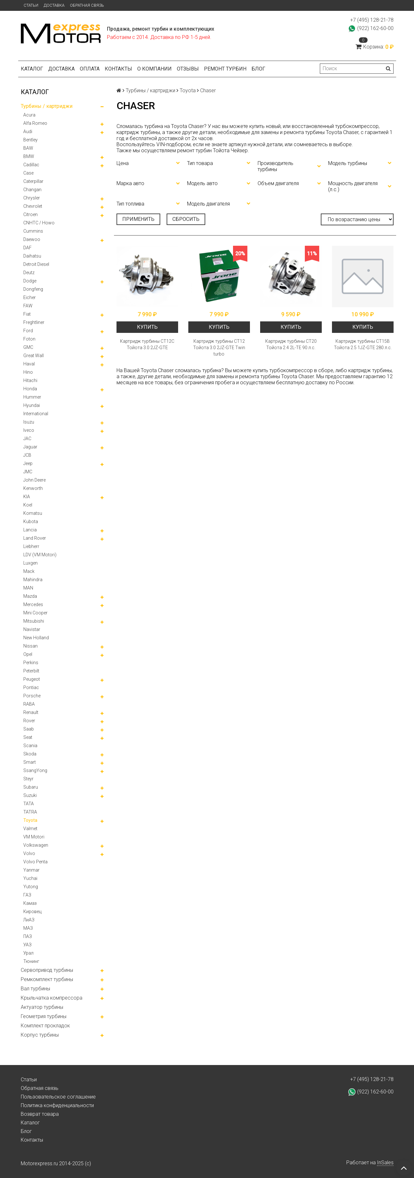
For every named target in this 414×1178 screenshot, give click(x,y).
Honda (30, 388)
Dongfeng (33, 289)
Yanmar (31, 870)
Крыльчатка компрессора (51, 998)
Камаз (30, 903)
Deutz (28, 272)
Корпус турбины (40, 1035)
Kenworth (33, 488)
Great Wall (33, 355)
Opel (27, 654)
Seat (27, 737)
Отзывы (188, 69)
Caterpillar (33, 181)
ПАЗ (27, 936)
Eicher (29, 297)
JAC (27, 438)
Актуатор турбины (42, 1007)
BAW (28, 148)
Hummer (32, 397)
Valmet (30, 828)
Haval (29, 363)
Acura (29, 114)
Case (28, 173)
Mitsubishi (33, 621)
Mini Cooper (35, 612)
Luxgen (30, 563)
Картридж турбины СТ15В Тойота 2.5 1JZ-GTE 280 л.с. (363, 344)
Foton (29, 338)
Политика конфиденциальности (57, 1105)
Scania (30, 745)
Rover (29, 720)
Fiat (27, 314)
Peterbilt (31, 670)
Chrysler (31, 197)
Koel (27, 504)
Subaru (30, 787)
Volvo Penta (35, 861)
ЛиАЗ (28, 919)
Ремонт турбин (225, 69)
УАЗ (27, 944)
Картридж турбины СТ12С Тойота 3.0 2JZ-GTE (147, 344)
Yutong (30, 886)
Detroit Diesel (36, 264)
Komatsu (32, 513)
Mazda (30, 596)
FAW (28, 305)
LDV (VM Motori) (39, 554)
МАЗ (28, 928)
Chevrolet (32, 206)
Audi (27, 131)
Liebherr (31, 546)
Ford (28, 330)
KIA (26, 496)
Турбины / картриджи (46, 106)
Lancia (30, 529)
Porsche (32, 695)
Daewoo (31, 239)
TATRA (30, 811)
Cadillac (31, 164)
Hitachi (30, 380)
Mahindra (32, 579)
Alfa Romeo (35, 123)
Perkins (30, 662)
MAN (28, 587)
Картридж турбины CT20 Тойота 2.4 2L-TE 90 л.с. (291, 344)
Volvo (29, 853)
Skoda (29, 753)
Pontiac (31, 687)
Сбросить (185, 219)
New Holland (36, 637)
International (35, 413)
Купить (147, 327)
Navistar (31, 629)
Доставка (54, 5)
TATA (28, 803)
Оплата (90, 69)
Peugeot (31, 679)
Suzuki (30, 795)
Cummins (33, 231)
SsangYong (35, 770)
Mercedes (33, 604)
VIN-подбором (173, 144)
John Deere (34, 480)
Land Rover (34, 538)
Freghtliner (33, 322)
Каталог (32, 69)
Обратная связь (87, 5)
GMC (28, 347)
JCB (27, 455)
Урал (28, 953)
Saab (28, 729)
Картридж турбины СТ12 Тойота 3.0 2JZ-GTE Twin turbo (219, 347)
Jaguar (30, 446)
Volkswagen (35, 845)
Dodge (29, 280)
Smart (29, 762)
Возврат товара (40, 1114)
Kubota (30, 521)
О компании (154, 69)
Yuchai (30, 878)
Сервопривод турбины (47, 970)
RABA (29, 704)
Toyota (30, 820)
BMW (28, 156)
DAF (27, 247)
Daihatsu (32, 256)
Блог (258, 69)
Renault (30, 712)
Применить (138, 219)
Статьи (31, 5)
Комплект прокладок (45, 1026)
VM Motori (33, 836)
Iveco (28, 430)
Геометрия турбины (43, 1016)
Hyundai (31, 405)
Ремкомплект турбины (47, 979)
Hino (28, 372)
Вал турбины (35, 989)
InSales (385, 1162)
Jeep (28, 463)
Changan (32, 189)
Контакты (118, 69)
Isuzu (28, 421)
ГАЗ (27, 894)
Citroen (30, 214)
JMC (27, 471)
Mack (28, 571)
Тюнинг (31, 961)
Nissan (30, 646)
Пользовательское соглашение (58, 1097)
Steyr (28, 778)
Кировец (32, 911)
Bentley (30, 139)
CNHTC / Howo (39, 222)
